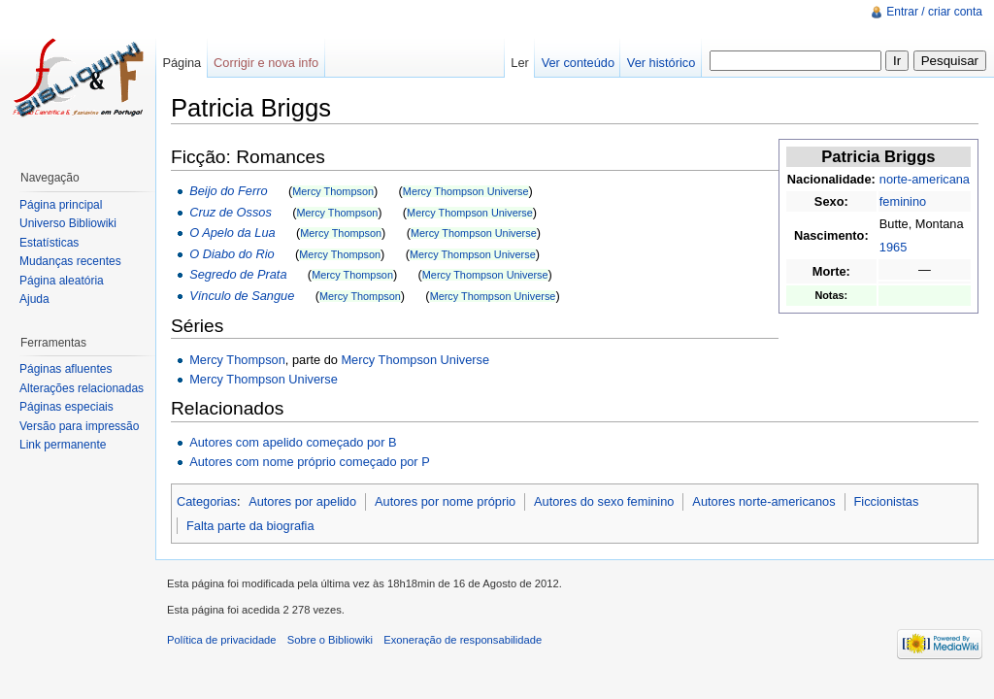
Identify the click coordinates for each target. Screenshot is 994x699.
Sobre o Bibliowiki (330, 640)
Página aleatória (61, 280)
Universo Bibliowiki (67, 223)
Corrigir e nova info (266, 62)
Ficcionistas (885, 501)
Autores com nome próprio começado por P (309, 461)
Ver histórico (661, 62)
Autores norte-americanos (763, 501)
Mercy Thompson (333, 191)
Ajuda (34, 299)
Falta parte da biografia (250, 525)
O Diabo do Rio (232, 254)
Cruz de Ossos (230, 212)
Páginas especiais (66, 407)
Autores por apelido (302, 501)
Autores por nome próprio (445, 501)
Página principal (60, 205)
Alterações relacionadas (81, 388)
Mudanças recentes (70, 261)
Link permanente (62, 444)
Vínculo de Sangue (241, 295)
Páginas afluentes (65, 369)
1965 (893, 247)
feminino (902, 201)
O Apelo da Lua (232, 232)
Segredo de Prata (237, 274)
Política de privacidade (222, 640)
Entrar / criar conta (934, 11)
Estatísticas (49, 243)
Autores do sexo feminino (604, 501)
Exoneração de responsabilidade (462, 640)
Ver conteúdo (578, 62)
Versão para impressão (79, 426)
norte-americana (924, 179)
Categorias (207, 501)
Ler (520, 62)
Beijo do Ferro (228, 190)
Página (181, 62)
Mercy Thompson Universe (466, 191)
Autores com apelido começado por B (292, 442)
